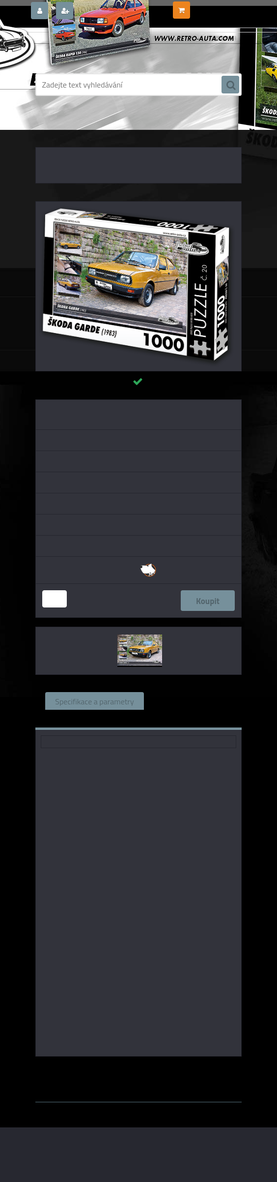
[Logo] (102, 47)
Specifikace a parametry (94, 701)
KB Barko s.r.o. (176, 1070)
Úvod (48, 128)
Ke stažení (172, 719)
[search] (230, 85)
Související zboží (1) (188, 701)
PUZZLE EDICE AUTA (89, 128)
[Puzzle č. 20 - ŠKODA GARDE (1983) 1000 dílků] (138, 206)
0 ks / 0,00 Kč (211, 6)
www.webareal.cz (139, 1109)
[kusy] (54, 598)
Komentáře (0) (109, 719)
